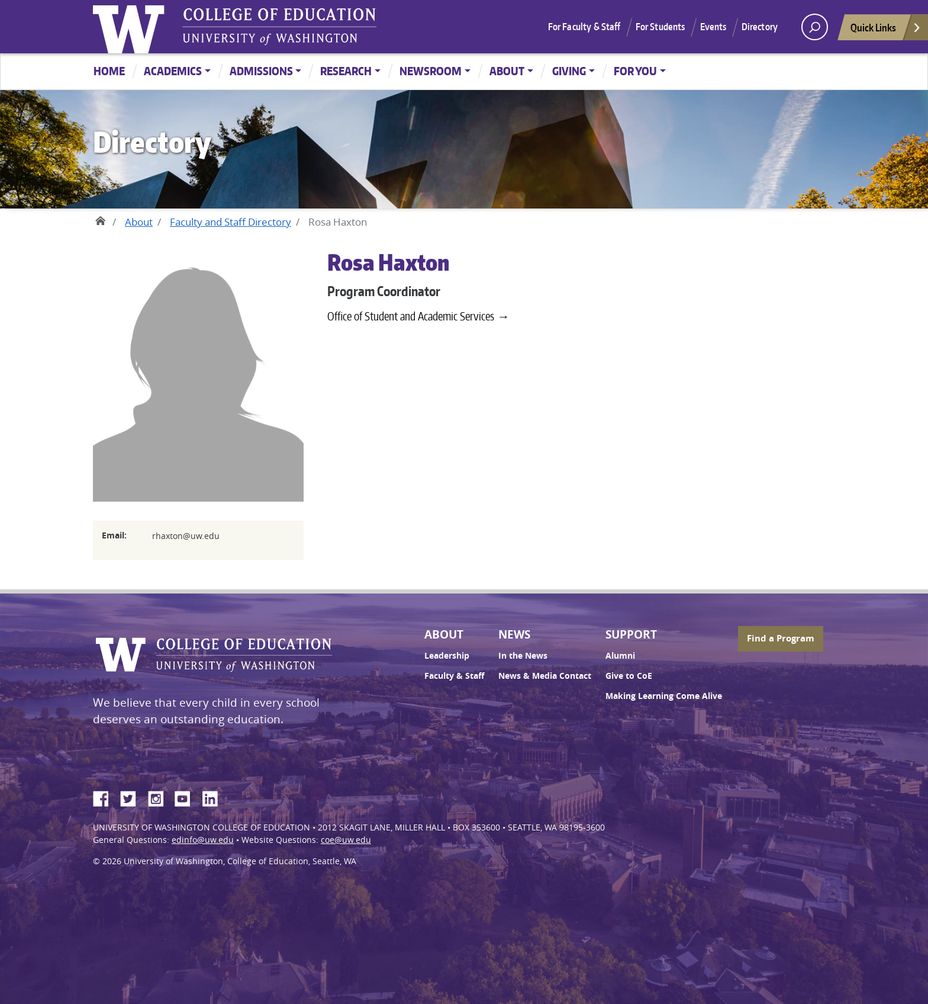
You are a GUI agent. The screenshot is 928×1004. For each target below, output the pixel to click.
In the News (522, 656)
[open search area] (814, 27)
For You (635, 70)
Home (109, 70)
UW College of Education (279, 27)
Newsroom (430, 70)
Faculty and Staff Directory (230, 222)
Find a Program (780, 638)
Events (713, 27)
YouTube (187, 796)
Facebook (105, 796)
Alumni (620, 656)
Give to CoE (628, 676)
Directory (760, 27)
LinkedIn (214, 796)
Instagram (159, 796)
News (514, 634)
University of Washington (131, 26)
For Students (660, 27)
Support (631, 634)
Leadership (446, 656)
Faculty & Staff (454, 676)
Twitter (132, 796)
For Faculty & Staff (584, 27)
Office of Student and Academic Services (410, 316)
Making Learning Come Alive (663, 696)
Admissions (261, 70)
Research (346, 70)
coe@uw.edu (346, 840)
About (506, 70)
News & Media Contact (544, 676)
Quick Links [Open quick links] (885, 30)
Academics (173, 70)
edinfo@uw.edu (203, 840)
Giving (569, 70)
